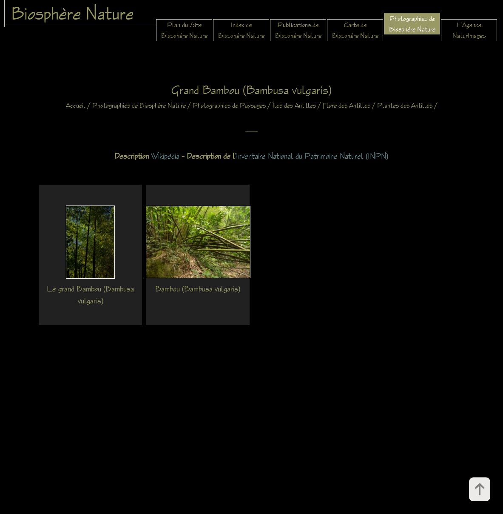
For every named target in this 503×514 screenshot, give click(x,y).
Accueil (75, 105)
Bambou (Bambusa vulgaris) (197, 288)
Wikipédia (165, 156)
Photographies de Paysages (229, 105)
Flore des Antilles (346, 105)
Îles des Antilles (294, 105)
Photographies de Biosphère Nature (139, 105)
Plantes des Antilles (404, 105)
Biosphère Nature (72, 13)
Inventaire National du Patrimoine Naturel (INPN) (312, 156)
